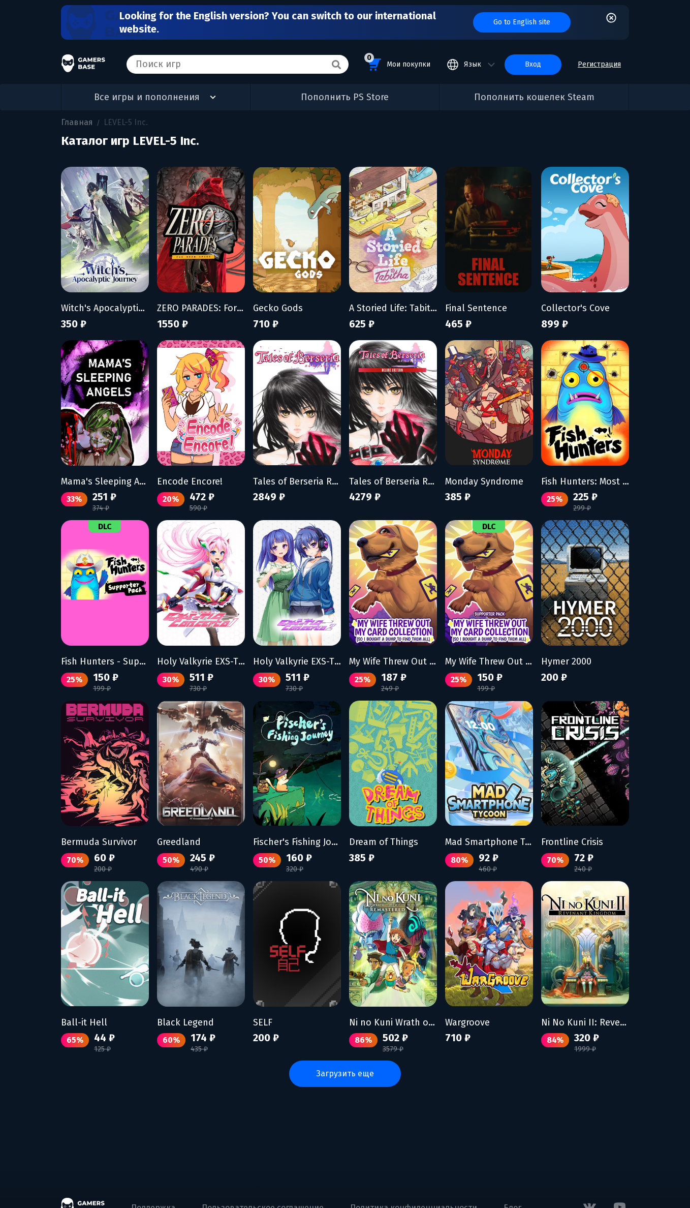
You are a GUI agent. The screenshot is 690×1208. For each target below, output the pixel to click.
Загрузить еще (345, 1073)
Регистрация (599, 64)
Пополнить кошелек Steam (534, 97)
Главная (77, 122)
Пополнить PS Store (345, 97)
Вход (533, 64)
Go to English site (521, 22)
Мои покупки (397, 63)
